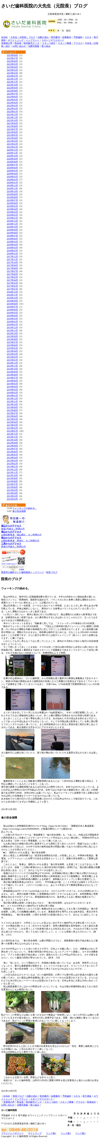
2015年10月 (12, 333)
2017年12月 (12, 256)
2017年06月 (12, 274)
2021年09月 (12, 123)
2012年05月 (12, 454)
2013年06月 (12, 416)
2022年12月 (12, 79)
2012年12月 (12, 434)
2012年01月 (12, 466)
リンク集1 (51, 1133)
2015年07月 (12, 342)
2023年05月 (12, 64)
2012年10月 (12, 440)
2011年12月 (12, 469)
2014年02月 (12, 392)
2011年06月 (12, 487)
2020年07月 (12, 165)
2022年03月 (12, 105)
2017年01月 (12, 289)
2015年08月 (12, 339)
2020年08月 (12, 162)
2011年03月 (12, 496)
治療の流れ (43, 37)
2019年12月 (12, 185)
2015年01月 (12, 360)
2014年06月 (12, 381)
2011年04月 (12, 493)
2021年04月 (12, 138)
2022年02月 (12, 108)
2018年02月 (12, 250)
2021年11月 (12, 117)
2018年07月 (12, 236)
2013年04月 (12, 422)
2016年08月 (12, 304)
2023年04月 (12, 67)
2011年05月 (12, 490)
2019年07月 (12, 200)
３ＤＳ (88, 37)
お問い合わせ (19, 46)
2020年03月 (12, 176)
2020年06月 (12, 168)
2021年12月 (12, 114)
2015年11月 (12, 330)
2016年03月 (12, 318)
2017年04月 (12, 280)
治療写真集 (33, 46)
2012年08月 (12, 446)
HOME (4, 37)
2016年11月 (12, 295)
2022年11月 (12, 82)
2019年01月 (12, 218)
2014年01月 (12, 395)
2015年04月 (12, 351)
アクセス (78, 43)
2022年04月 (12, 102)
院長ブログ (51, 572)
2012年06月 (12, 452)
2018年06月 (12, 239)
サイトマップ (35, 1133)
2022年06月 (12, 97)
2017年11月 (12, 259)
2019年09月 (12, 194)
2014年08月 (12, 375)
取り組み (46, 46)
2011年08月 (12, 481)
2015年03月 (12, 354)
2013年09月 (12, 407)
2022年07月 (12, 94)
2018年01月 (12, 253)
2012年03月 (12, 460)
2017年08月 (12, 268)
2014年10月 (12, 369)
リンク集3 (80, 1133)
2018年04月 (12, 244)
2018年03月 (12, 247)
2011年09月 (12, 478)
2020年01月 (12, 182)
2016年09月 (12, 301)
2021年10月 (12, 120)
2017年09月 (12, 265)
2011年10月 (12, 475)
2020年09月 (12, 159)
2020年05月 (12, 170)
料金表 (18, 43)
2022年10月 (12, 85)
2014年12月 (12, 363)
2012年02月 (12, 463)
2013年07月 (12, 413)
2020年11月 (12, 153)
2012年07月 (12, 449)
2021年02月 (12, 144)
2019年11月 (12, 188)
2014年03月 (12, 389)
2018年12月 (12, 221)
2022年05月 (12, 99)
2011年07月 (12, 484)
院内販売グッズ (32, 43)
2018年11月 (12, 224)
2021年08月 (12, 126)
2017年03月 (12, 283)
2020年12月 (12, 150)
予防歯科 (77, 37)
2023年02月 (12, 73)
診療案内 (66, 37)
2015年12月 (12, 327)
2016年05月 (12, 312)
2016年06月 (12, 310)
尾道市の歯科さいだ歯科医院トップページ (22, 572)
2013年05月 (12, 419)
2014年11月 (12, 366)
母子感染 (86, 1096)
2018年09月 (12, 230)
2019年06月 (12, 203)
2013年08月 (12, 410)
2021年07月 (12, 129)
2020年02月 (12, 179)
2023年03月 (12, 70)
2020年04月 (12, 173)
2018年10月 (12, 227)
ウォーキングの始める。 (24, 508)
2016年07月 (12, 307)
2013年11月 (12, 401)
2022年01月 (12, 111)
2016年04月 (12, 315)
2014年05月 (12, 383)
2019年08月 (12, 197)
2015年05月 (12, 348)
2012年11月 (12, 437)
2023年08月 (12, 55)
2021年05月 (12, 135)
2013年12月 (12, 398)
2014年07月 (12, 378)
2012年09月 (12, 443)
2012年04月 (12, 457)
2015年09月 (12, 336)
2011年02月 (12, 499)
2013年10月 (12, 404)
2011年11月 (12, 472)
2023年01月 (12, 76)
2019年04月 (12, 209)
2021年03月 (12, 141)
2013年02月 (12, 428)
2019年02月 (12, 215)
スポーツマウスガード (53, 40)
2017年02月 (12, 286)
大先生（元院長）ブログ (23, 37)
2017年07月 (12, 271)
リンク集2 (66, 1133)
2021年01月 (12, 147)
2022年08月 (12, 91)
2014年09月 (12, 372)
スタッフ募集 (64, 43)
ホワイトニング (16, 40)
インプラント (32, 40)
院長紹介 (91, 1102)
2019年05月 (12, 206)
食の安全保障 (19, 511)
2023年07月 (12, 58)
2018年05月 (12, 241)
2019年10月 (12, 191)
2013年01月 (12, 431)
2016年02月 (12, 321)
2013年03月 (12, 425)
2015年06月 (12, 345)
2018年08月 (12, 233)
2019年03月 (12, 212)
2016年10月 (12, 298)
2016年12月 (12, 292)
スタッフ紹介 (49, 43)
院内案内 (55, 37)
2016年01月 (12, 324)
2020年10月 (12, 156)
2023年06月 (12, 61)
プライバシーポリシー (12, 1133)
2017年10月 (12, 262)
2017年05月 (12, 277)
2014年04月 (12, 386)
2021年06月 (12, 132)
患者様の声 (6, 43)
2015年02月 (12, 357)
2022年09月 (12, 88)
